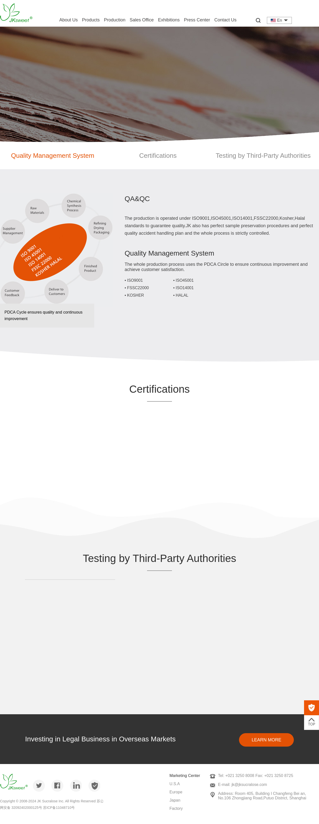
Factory (176, 808)
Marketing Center (184, 775)
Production (114, 19)
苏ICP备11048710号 (59, 808)
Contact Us (225, 19)
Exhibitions (169, 19)
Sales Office (142, 19)
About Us (68, 19)
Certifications (157, 155)
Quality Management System (52, 155)
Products (91, 19)
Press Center (197, 19)
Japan (174, 800)
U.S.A (174, 784)
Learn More (266, 739)
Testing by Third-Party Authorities (263, 155)
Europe (175, 792)
